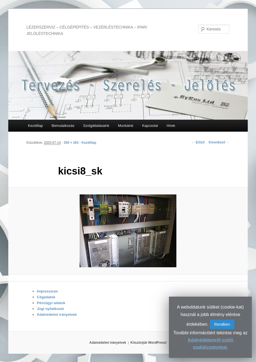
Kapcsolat (150, 126)
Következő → (219, 142)
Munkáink (126, 126)
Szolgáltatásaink (96, 126)
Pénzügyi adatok (51, 303)
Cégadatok (46, 297)
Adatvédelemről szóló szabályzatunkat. (210, 344)
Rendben (222, 324)
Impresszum (47, 291)
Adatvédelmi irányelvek (57, 314)
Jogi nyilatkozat (50, 309)
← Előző (197, 142)
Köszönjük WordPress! (148, 343)
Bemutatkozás (63, 126)
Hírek (171, 126)
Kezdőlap (35, 126)
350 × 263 (71, 143)
